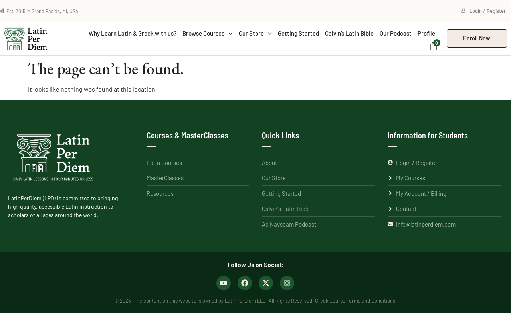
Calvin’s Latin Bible (349, 33)
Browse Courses (207, 34)
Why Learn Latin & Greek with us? (132, 33)
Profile (426, 33)
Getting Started (298, 33)
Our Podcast (396, 33)
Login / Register (483, 11)
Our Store (255, 34)
